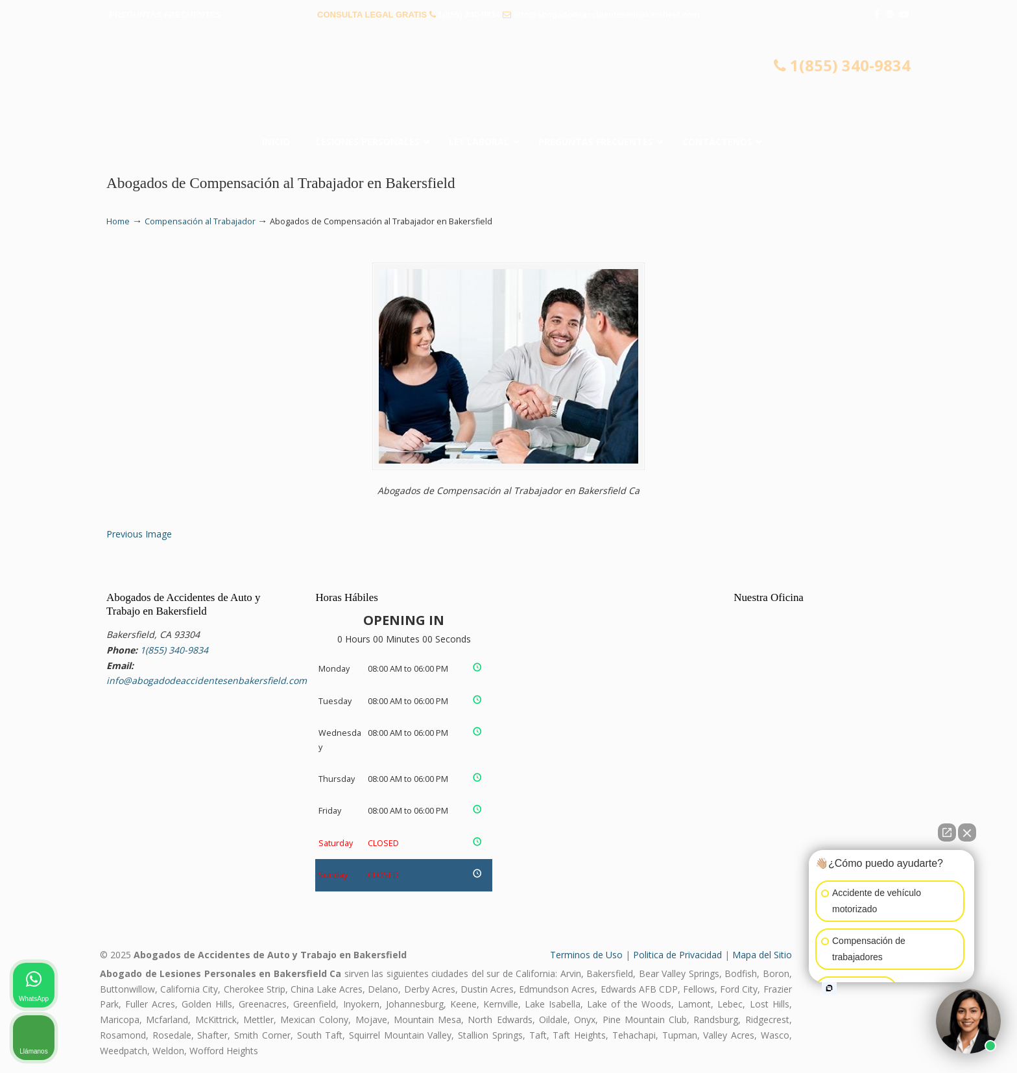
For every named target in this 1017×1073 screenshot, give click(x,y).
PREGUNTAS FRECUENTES (165, 14)
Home (118, 221)
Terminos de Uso (586, 955)
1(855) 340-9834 (469, 14)
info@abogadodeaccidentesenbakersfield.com (607, 14)
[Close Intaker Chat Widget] (967, 832)
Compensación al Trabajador (200, 221)
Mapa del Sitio (762, 955)
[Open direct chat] (947, 832)
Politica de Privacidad (677, 955)
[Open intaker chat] (829, 988)
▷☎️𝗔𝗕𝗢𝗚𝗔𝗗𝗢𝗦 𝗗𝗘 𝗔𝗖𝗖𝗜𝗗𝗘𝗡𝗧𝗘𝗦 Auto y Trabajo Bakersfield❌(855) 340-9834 (508, 81)
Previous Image (139, 534)
